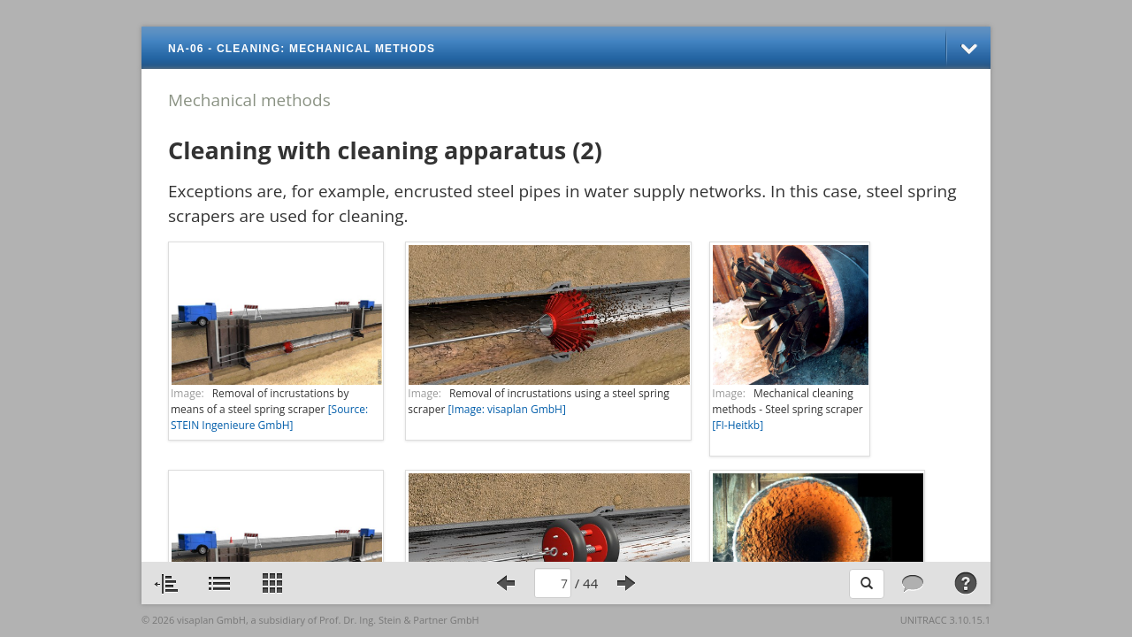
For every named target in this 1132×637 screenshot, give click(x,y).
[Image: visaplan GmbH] (506, 409)
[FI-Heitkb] (737, 425)
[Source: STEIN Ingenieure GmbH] (269, 417)
